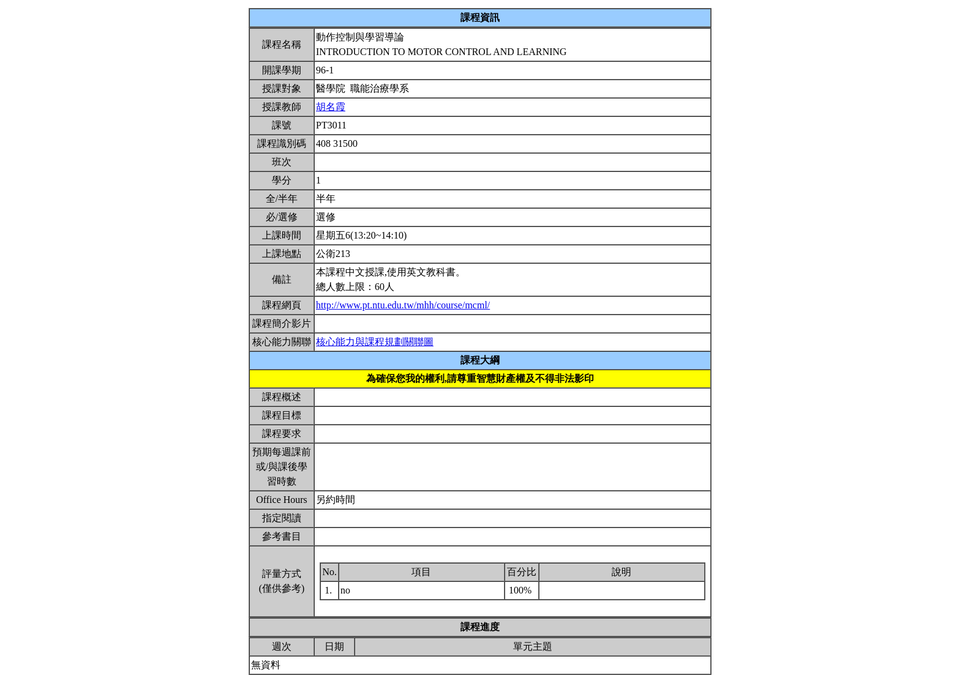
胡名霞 (330, 107)
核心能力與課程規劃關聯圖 (374, 342)
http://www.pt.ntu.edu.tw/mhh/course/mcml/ (403, 305)
